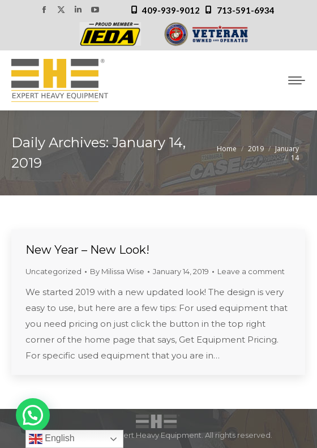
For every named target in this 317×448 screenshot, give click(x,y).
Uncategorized (53, 271)
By (117, 271)
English (52, 439)
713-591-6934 (246, 10)
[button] (33, 415)
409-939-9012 (171, 10)
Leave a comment (251, 271)
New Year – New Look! (87, 250)
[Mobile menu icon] (297, 80)
